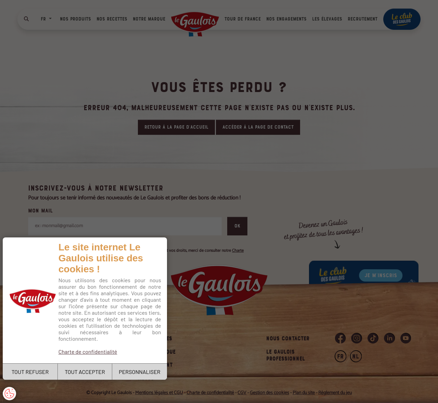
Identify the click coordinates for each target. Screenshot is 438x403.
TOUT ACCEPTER (85, 371)
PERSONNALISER (139, 371)
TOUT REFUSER (30, 371)
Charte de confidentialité (88, 351)
